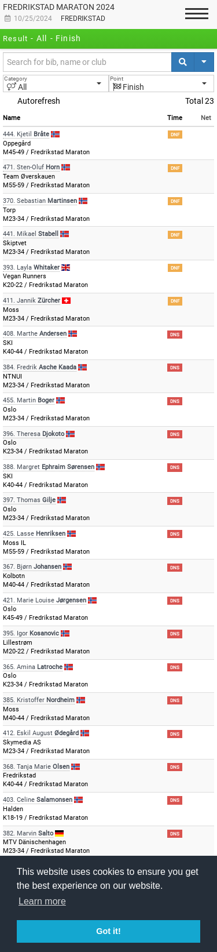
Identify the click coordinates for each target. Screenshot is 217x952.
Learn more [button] (42, 901)
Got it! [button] (108, 931)
